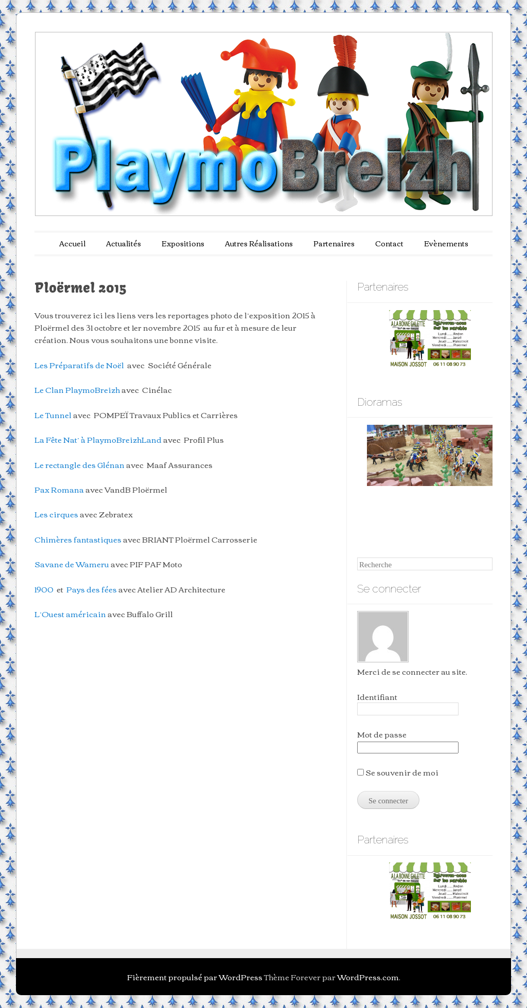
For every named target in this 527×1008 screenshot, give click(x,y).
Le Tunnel (53, 414)
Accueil (72, 243)
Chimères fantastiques (77, 539)
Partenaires (334, 243)
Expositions (183, 243)
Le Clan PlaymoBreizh (77, 389)
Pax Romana (59, 489)
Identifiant (377, 696)
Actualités (123, 243)
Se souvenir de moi (397, 772)
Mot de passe (382, 734)
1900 (44, 589)
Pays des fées (91, 589)
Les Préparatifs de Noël (79, 364)
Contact (389, 243)
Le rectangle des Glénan (79, 464)
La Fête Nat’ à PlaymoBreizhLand (98, 439)
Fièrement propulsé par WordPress (194, 976)
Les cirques (56, 514)
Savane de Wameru (71, 563)
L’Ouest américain (70, 613)
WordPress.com (368, 976)
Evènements (446, 243)
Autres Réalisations (259, 243)
